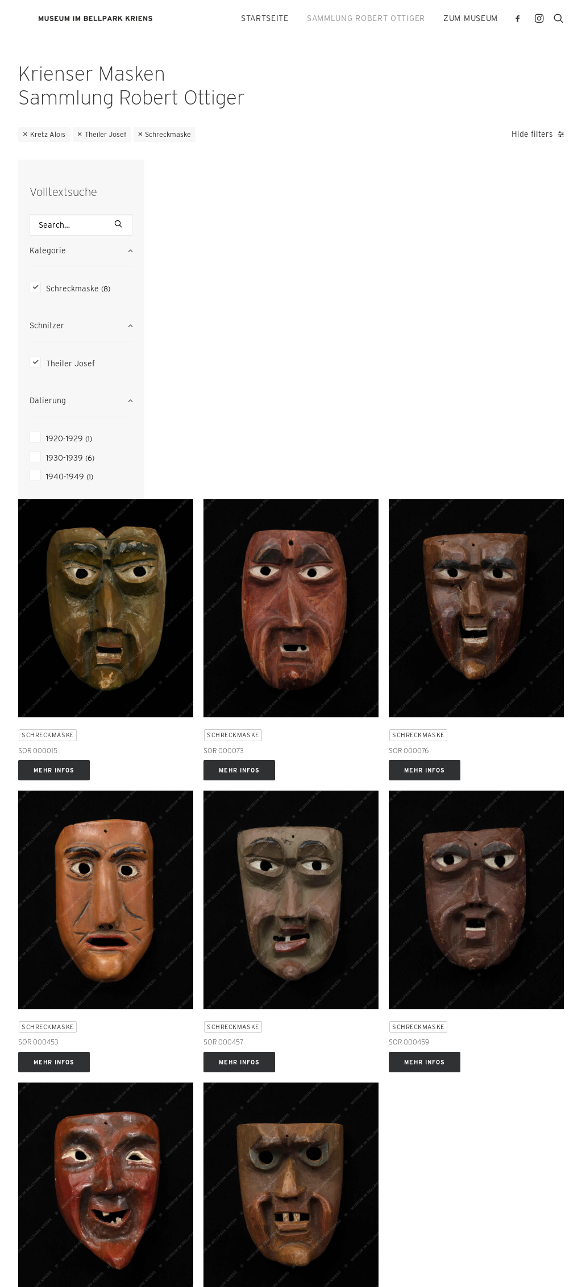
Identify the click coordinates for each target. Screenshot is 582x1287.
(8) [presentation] (105, 289)
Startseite (265, 20)
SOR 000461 (174, 823)
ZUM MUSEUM (470, 20)
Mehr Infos (190, 373)
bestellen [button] (262, 1191)
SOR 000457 (314, 588)
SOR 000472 (314, 823)
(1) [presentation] (88, 438)
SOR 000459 (454, 588)
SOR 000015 (174, 354)
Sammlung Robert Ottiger (366, 20)
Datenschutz (38, 1264)
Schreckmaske (168, 134)
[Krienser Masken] (121, 20)
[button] (520, 20)
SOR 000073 (314, 354)
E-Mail (30, 1011)
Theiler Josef (105, 134)
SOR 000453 (175, 588)
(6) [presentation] (89, 458)
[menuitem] (265, 20)
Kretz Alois (47, 134)
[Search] (81, 225)
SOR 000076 (454, 354)
